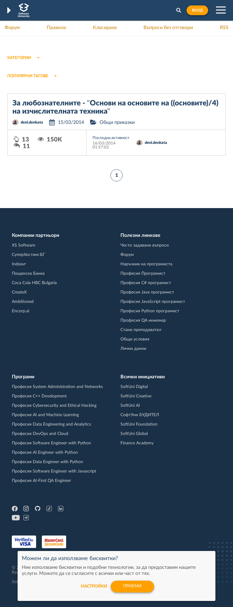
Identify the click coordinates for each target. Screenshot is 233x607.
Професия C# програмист (145, 283)
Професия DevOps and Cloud (40, 434)
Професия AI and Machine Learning (45, 415)
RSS (224, 27)
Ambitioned (23, 302)
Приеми (132, 586)
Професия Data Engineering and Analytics (51, 424)
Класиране (105, 27)
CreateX (19, 292)
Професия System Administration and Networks (57, 387)
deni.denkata (32, 122)
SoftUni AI (130, 405)
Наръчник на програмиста (146, 264)
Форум (12, 27)
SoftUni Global (134, 434)
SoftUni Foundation (138, 424)
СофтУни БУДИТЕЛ (139, 415)
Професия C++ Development (39, 396)
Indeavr (19, 264)
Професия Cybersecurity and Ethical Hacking (54, 405)
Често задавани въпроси (144, 245)
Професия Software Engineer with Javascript (54, 471)
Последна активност (111, 138)
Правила (56, 27)
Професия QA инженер (143, 320)
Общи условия (134, 339)
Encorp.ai (20, 311)
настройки (93, 586)
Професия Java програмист (147, 292)
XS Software (23, 245)
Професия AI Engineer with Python (45, 452)
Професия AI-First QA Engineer (41, 481)
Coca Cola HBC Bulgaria (34, 283)
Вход (197, 10)
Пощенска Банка (28, 273)
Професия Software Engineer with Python (51, 443)
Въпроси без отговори (168, 27)
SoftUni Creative (135, 396)
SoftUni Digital (134, 387)
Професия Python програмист (149, 311)
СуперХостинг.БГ (28, 255)
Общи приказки (117, 122)
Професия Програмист (142, 273)
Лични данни (133, 349)
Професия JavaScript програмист (152, 302)
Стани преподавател (140, 330)
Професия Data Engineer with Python (47, 462)
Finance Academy (137, 443)
